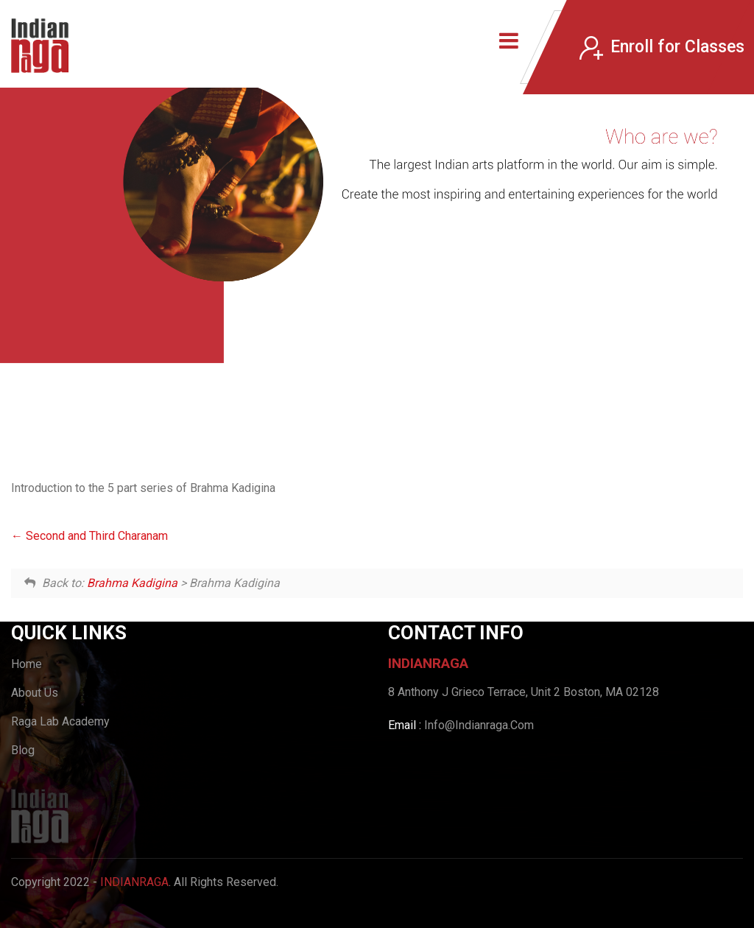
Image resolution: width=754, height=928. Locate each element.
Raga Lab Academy (60, 721)
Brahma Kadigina (132, 583)
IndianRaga (134, 882)
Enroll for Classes (661, 47)
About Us (34, 693)
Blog (23, 750)
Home (26, 664)
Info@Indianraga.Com (479, 725)
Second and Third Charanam (89, 536)
